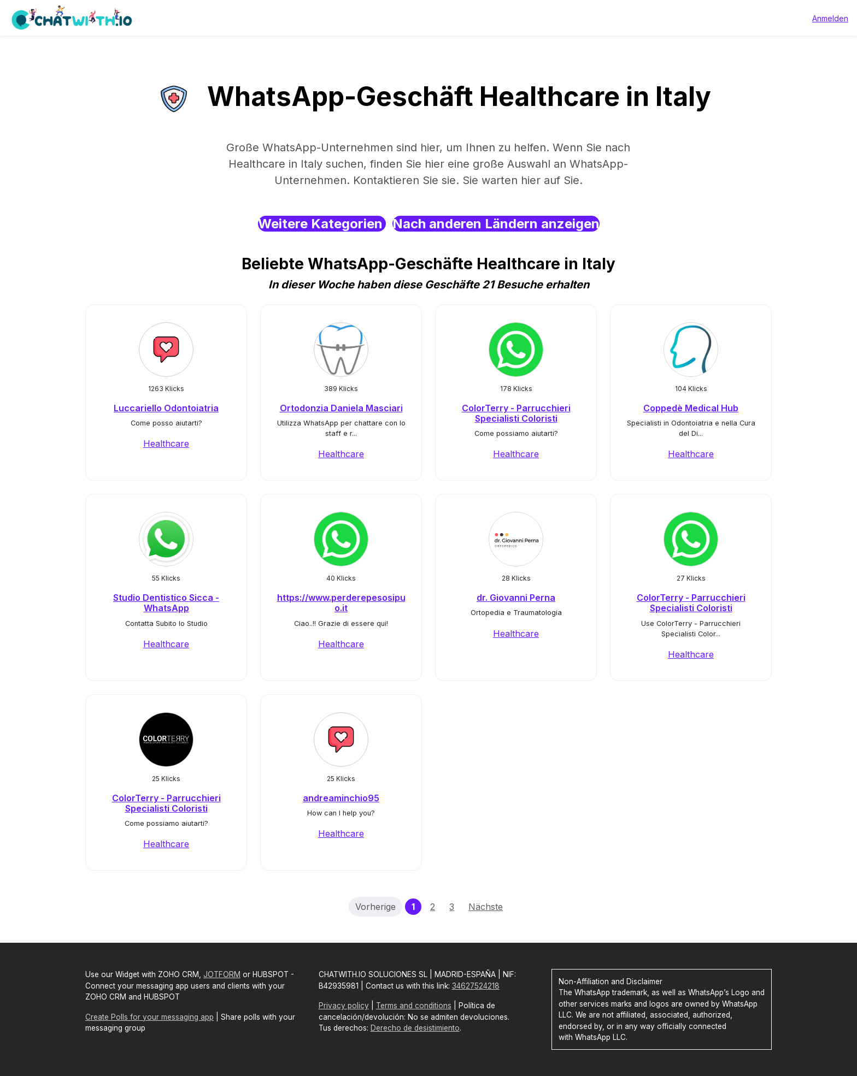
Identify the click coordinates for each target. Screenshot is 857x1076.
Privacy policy (344, 1005)
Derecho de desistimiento (415, 1028)
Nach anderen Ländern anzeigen (496, 224)
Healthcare (166, 443)
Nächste (485, 906)
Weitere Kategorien (322, 224)
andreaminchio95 (341, 798)
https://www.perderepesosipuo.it (341, 602)
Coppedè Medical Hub (690, 408)
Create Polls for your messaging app (149, 1017)
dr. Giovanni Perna (516, 597)
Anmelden (830, 18)
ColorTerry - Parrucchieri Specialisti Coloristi (516, 413)
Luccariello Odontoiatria (166, 408)
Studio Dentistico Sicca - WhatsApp (166, 602)
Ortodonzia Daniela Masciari (341, 408)
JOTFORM (221, 974)
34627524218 (476, 986)
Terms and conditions (413, 1005)
